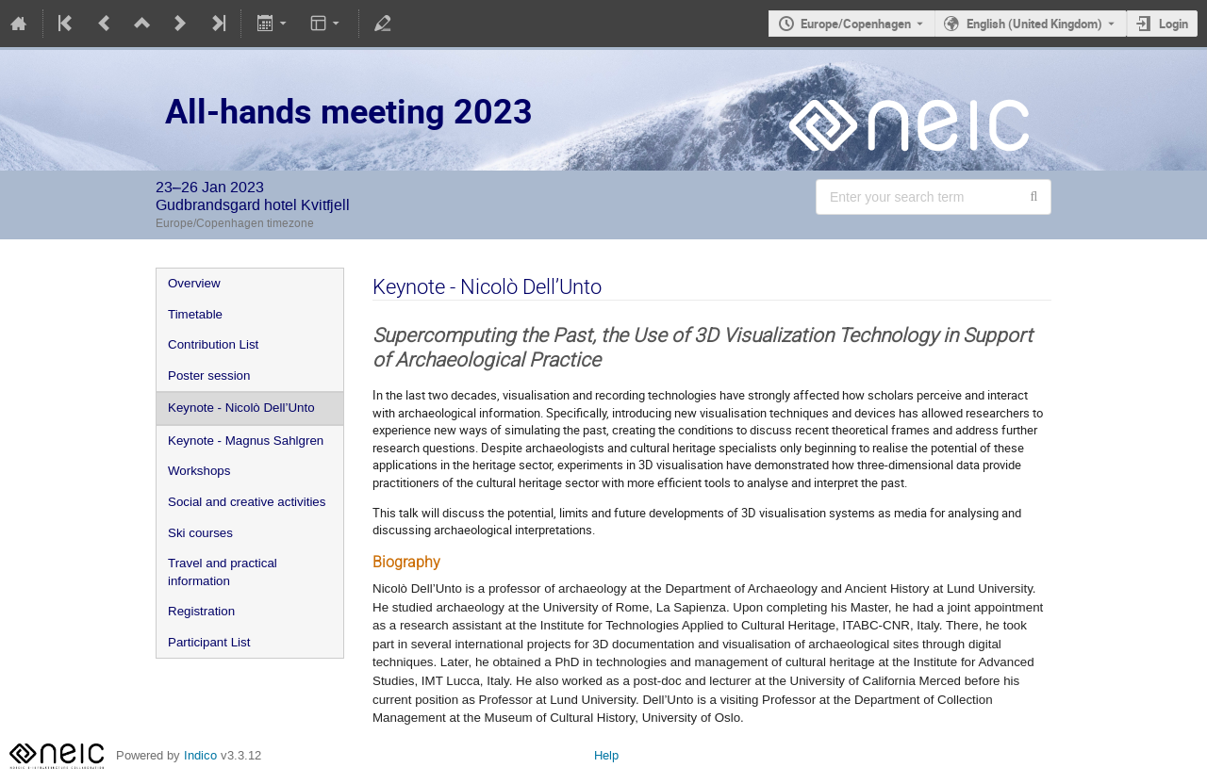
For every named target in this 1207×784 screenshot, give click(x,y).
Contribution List (213, 344)
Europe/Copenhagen (856, 23)
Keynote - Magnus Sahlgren (245, 440)
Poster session (209, 375)
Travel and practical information (222, 572)
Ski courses (200, 533)
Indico (200, 755)
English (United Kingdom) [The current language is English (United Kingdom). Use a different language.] (1034, 23)
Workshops (199, 471)
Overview (194, 283)
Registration (201, 611)
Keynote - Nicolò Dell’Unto (241, 407)
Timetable (195, 314)
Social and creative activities (246, 502)
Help (606, 755)
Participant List (209, 642)
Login (1173, 23)
